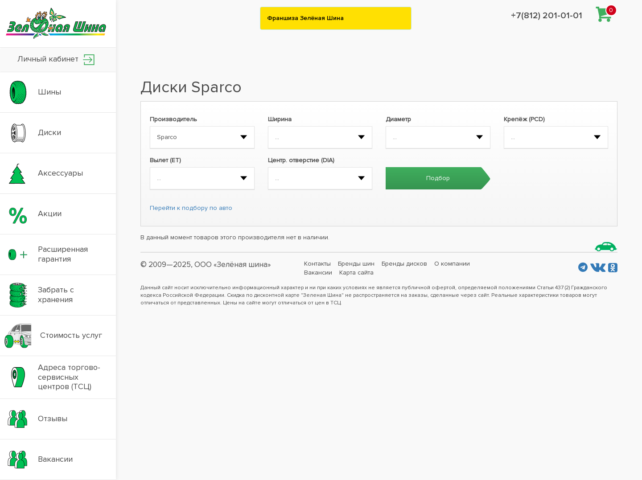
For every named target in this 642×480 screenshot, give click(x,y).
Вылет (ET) (165, 160)
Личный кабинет (56, 59)
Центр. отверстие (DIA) (301, 160)
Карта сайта (356, 272)
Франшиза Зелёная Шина (305, 18)
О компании (452, 263)
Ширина (280, 119)
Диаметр (398, 119)
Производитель (173, 119)
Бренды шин (356, 263)
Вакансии (318, 272)
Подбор (438, 178)
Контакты (317, 263)
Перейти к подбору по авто (191, 208)
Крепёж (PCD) (524, 119)
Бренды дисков (404, 263)
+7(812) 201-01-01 (546, 15)
